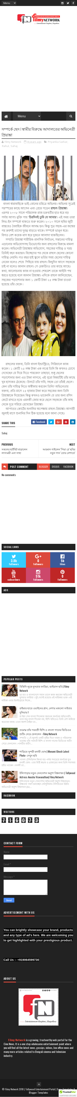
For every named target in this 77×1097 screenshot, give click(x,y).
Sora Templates (65, 1089)
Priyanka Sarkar (57, 142)
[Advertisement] (38, 69)
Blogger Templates (38, 1092)
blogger (43, 466)
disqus (55, 466)
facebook (68, 466)
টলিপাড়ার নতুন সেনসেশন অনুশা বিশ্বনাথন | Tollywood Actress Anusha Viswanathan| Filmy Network (47, 775)
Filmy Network (16, 1040)
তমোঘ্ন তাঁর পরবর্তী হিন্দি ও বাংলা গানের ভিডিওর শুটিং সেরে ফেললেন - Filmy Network (45, 732)
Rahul (5, 146)
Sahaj (14, 146)
